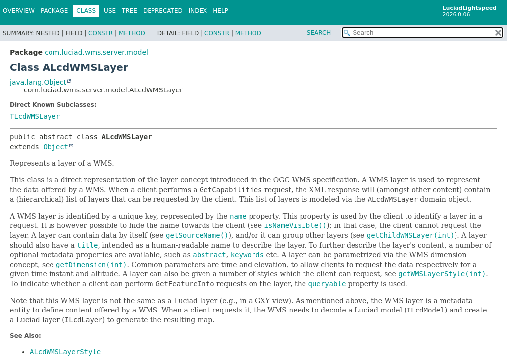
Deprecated (163, 10)
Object (55, 147)
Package (54, 10)
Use (110, 10)
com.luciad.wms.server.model (96, 52)
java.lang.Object (38, 82)
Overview (19, 10)
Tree (129, 10)
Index (198, 10)
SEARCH (319, 32)
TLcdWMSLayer (35, 116)
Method (132, 33)
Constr (100, 33)
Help (220, 10)
